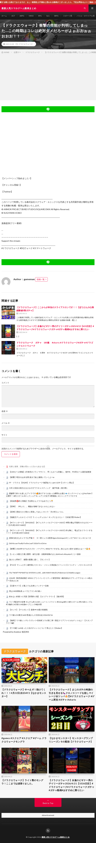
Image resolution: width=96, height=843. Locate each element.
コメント (5, 383)
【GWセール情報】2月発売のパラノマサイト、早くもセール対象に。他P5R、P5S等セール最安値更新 (50, 472)
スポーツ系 (67, 16)
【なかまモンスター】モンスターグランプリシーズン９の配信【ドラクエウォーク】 (71, 740)
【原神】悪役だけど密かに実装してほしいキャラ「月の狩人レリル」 (37, 512)
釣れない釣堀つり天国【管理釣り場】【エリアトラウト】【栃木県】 (37, 596)
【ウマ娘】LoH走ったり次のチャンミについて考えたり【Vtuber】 (36, 628)
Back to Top (48, 803)
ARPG (22, 16)
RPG (40, 16)
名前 (4, 411)
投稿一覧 (41, 279)
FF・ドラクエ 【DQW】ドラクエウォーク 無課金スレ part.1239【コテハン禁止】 (42, 483)
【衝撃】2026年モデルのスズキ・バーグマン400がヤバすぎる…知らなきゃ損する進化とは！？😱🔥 (49, 549)
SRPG (56, 16)
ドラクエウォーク (25, 44)
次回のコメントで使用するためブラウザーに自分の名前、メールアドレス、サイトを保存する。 (43, 449)
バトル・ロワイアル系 (86, 16)
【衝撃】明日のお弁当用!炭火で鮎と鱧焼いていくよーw (31, 477)
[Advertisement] (48, 76)
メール (5, 423)
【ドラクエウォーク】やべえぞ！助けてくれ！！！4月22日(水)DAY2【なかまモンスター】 (23, 693)
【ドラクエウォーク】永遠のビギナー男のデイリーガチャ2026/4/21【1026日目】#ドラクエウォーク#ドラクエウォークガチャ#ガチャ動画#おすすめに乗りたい (71, 785)
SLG (47, 16)
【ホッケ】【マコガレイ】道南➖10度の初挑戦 (28, 610)
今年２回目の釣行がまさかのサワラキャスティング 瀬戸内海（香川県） (38, 488)
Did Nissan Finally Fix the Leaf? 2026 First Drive (28, 543)
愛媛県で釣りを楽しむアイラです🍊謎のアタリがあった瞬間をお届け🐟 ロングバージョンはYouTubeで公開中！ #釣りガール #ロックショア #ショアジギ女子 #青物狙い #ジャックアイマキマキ (49, 494)
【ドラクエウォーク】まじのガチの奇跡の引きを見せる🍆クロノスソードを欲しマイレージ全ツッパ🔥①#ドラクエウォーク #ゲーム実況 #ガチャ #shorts (72, 694)
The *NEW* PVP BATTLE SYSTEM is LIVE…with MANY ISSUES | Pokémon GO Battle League (44, 573)
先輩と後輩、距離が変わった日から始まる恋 (27, 466)
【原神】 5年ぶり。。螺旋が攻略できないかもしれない (32, 506)
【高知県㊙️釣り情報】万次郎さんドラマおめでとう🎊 (31, 501)
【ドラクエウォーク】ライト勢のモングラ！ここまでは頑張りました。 (22, 782)
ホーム (4, 16)
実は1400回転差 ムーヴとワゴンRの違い (25, 591)
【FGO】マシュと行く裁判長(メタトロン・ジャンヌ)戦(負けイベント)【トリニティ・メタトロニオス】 (51, 565)
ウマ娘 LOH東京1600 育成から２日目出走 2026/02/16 (31, 615)
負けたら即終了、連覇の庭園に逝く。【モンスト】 (29, 559)
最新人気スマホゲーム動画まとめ (56, 837)
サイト (4, 435)
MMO (31, 16)
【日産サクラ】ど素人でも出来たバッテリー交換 (29, 586)
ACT (13, 16)
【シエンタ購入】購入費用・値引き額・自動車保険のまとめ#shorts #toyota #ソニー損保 (45, 554)
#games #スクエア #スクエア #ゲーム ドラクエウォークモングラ (24, 740)
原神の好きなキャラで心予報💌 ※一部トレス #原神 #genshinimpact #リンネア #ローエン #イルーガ (50, 538)
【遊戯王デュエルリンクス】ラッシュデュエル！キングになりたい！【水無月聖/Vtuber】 (45, 517)
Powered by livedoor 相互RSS (16, 632)
